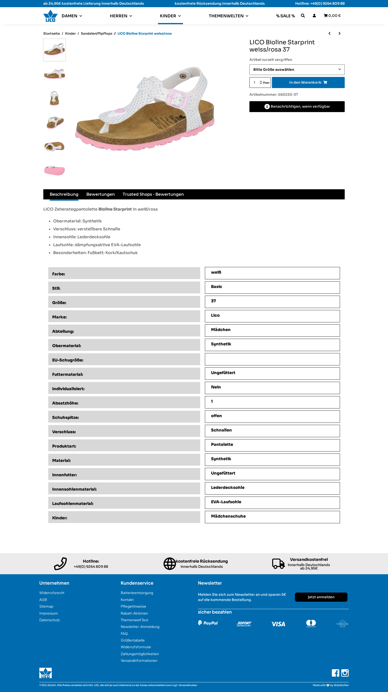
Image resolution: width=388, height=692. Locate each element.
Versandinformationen (139, 660)
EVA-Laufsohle (226, 501)
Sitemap (46, 606)
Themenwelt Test (134, 620)
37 (213, 301)
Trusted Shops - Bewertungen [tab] (153, 194)
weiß (216, 272)
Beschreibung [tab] (64, 194)
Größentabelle (133, 640)
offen (216, 415)
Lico (215, 315)
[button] (303, 15)
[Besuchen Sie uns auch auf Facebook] (335, 673)
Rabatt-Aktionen (134, 613)
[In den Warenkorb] (308, 82)
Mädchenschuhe (228, 516)
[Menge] (256, 82)
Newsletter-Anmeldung (140, 626)
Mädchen (221, 329)
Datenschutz (49, 620)
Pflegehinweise (133, 606)
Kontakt (127, 599)
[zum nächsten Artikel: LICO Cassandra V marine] (340, 33)
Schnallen (221, 430)
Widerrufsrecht (51, 592)
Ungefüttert (223, 372)
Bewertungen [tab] (100, 194)
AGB (43, 599)
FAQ (124, 633)
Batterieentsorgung (137, 592)
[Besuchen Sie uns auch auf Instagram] (345, 673)
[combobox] (297, 69)
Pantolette (222, 444)
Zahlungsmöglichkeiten (140, 653)
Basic (216, 286)
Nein (216, 387)
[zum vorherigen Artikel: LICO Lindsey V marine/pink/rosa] (329, 33)
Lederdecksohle (227, 487)
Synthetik (221, 344)
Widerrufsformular (136, 646)
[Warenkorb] (332, 15)
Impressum (48, 613)
